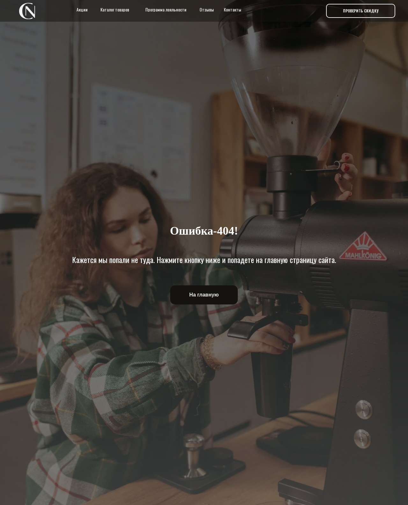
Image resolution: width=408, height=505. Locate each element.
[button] (360, 11)
